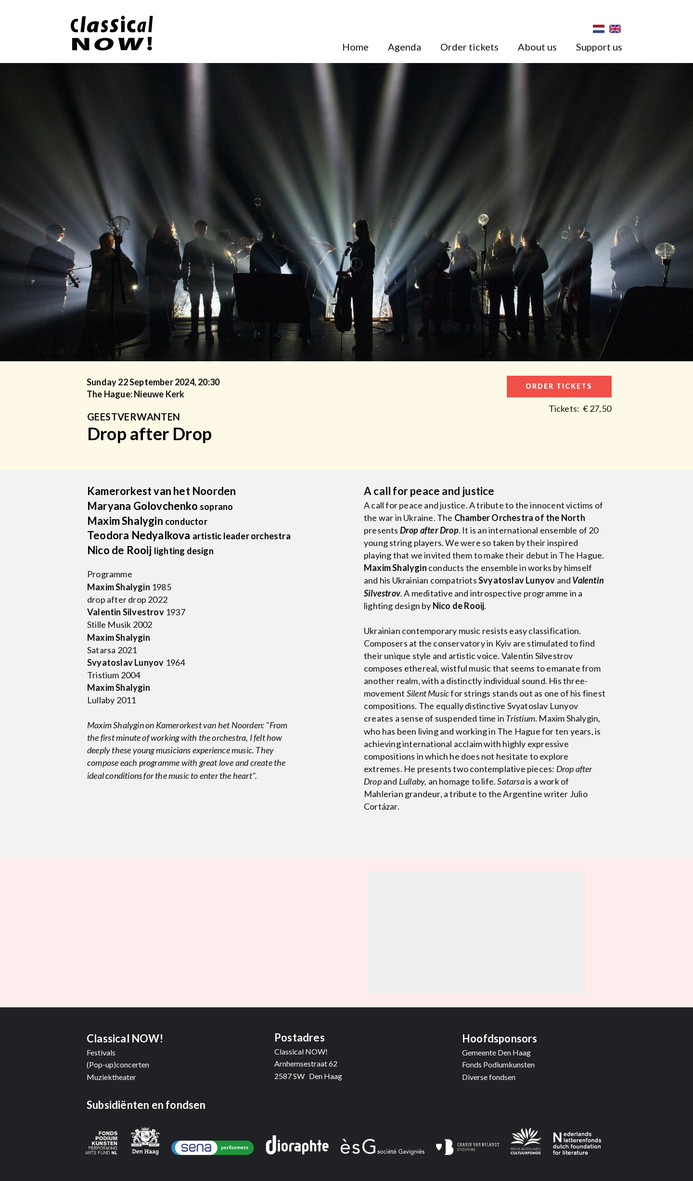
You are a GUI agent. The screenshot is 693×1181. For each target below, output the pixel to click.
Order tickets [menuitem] (469, 46)
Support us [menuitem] (599, 46)
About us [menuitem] (537, 46)
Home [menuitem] (355, 46)
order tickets (559, 386)
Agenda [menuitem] (404, 46)
